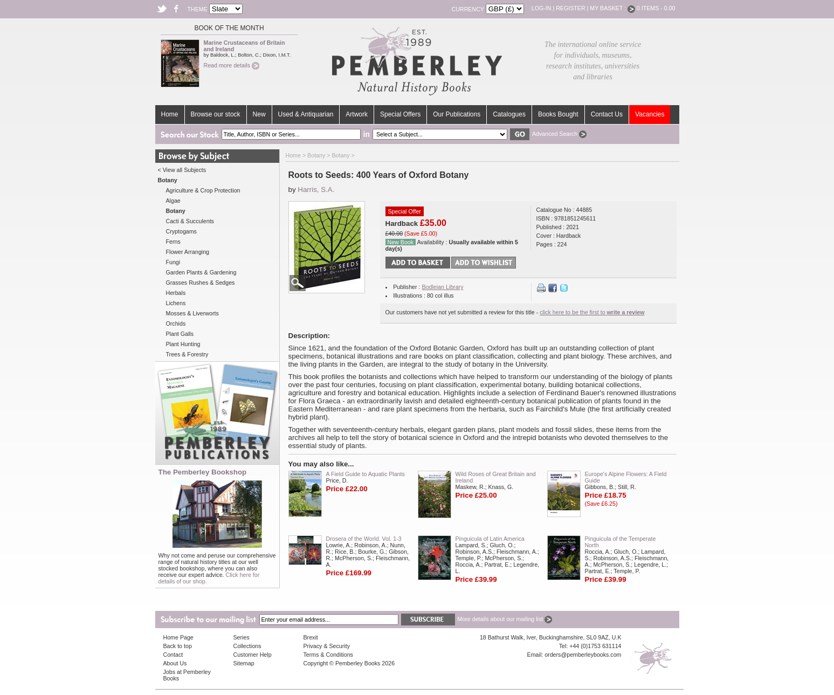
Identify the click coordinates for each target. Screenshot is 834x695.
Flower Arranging (188, 252)
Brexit (311, 637)
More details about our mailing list (505, 619)
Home (169, 114)
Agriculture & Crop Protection (203, 190)
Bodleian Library (442, 287)
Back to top (177, 646)
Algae (173, 200)
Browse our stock (215, 114)
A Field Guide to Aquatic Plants (365, 474)
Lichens (176, 303)
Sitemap (243, 663)
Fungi (173, 262)
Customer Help (252, 654)
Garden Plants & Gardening (201, 272)
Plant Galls (180, 334)
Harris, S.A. (316, 189)
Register (570, 8)
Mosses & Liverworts (192, 313)
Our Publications (456, 114)
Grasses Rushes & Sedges (200, 282)
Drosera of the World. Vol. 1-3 (364, 538)
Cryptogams (181, 231)
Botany (316, 155)
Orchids (176, 323)
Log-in (542, 8)
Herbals (176, 293)
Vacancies (649, 114)
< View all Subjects (182, 170)
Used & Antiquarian (306, 114)
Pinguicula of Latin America (490, 538)
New (259, 114)
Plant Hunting (183, 344)
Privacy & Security (327, 646)
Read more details (231, 65)
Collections (247, 646)
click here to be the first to (592, 312)
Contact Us (607, 114)
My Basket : (612, 8)
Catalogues (509, 114)
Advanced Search (559, 133)
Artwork (357, 114)
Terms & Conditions (328, 654)
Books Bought (558, 114)
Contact (173, 654)
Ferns (173, 241)
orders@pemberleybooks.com (582, 654)
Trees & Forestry (187, 354)
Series (241, 637)
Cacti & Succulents (190, 221)
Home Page (178, 637)
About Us (175, 663)
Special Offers (400, 114)
